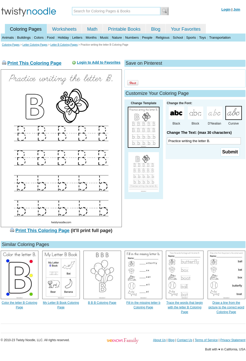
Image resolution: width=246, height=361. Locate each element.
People (147, 37)
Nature (117, 37)
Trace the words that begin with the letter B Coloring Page (184, 307)
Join (236, 9)
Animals (8, 37)
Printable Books (124, 29)
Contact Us (184, 340)
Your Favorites (185, 29)
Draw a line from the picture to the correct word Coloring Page (226, 307)
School (178, 37)
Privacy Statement (232, 340)
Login (226, 9)
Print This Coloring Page (34, 63)
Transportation (220, 37)
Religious (162, 37)
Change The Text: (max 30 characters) (199, 132)
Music (104, 37)
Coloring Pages (26, 29)
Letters (77, 37)
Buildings (24, 37)
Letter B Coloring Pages (64, 44)
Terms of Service (206, 340)
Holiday (63, 37)
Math (92, 29)
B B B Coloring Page (102, 303)
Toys (202, 37)
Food (51, 37)
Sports (191, 37)
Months (91, 37)
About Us (159, 340)
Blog (155, 29)
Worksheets (64, 29)
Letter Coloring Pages (34, 44)
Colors (39, 37)
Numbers (132, 37)
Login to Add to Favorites (98, 62)
